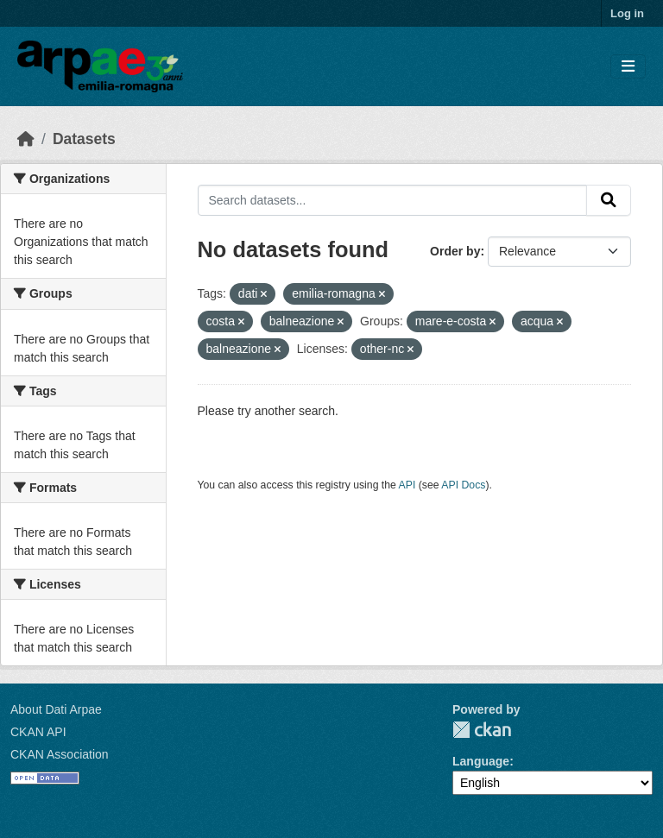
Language (480, 761)
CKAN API (38, 732)
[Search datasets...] (393, 200)
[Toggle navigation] (628, 66)
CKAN (481, 730)
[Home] (26, 139)
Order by (455, 251)
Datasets (84, 139)
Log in (627, 13)
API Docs (463, 485)
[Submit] (608, 200)
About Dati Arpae (56, 709)
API (407, 485)
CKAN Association (59, 754)
